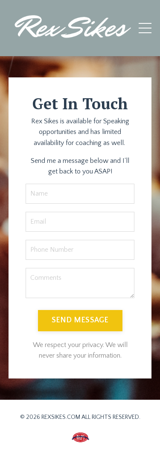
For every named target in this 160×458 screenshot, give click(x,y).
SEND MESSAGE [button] (80, 320)
